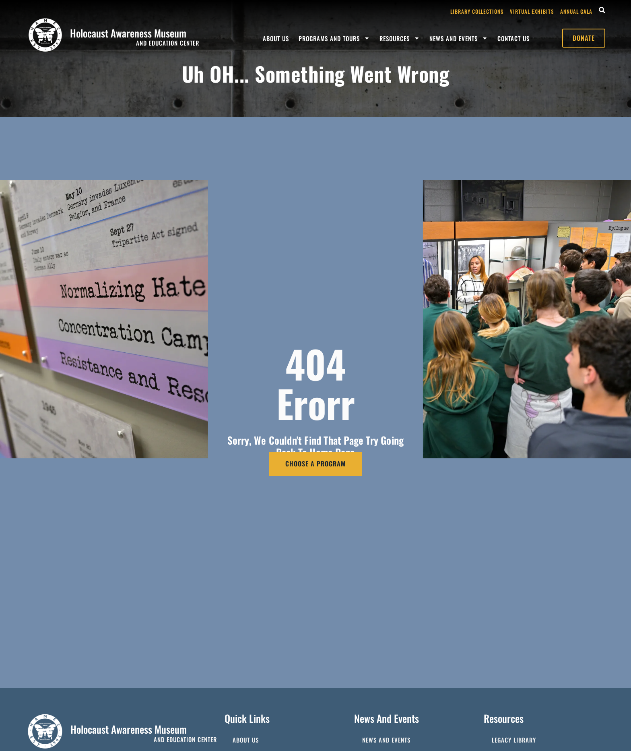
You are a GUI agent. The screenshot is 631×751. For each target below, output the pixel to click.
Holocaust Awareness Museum (128, 32)
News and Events (458, 38)
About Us (276, 38)
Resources (399, 38)
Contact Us (513, 38)
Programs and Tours (334, 38)
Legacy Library (514, 739)
